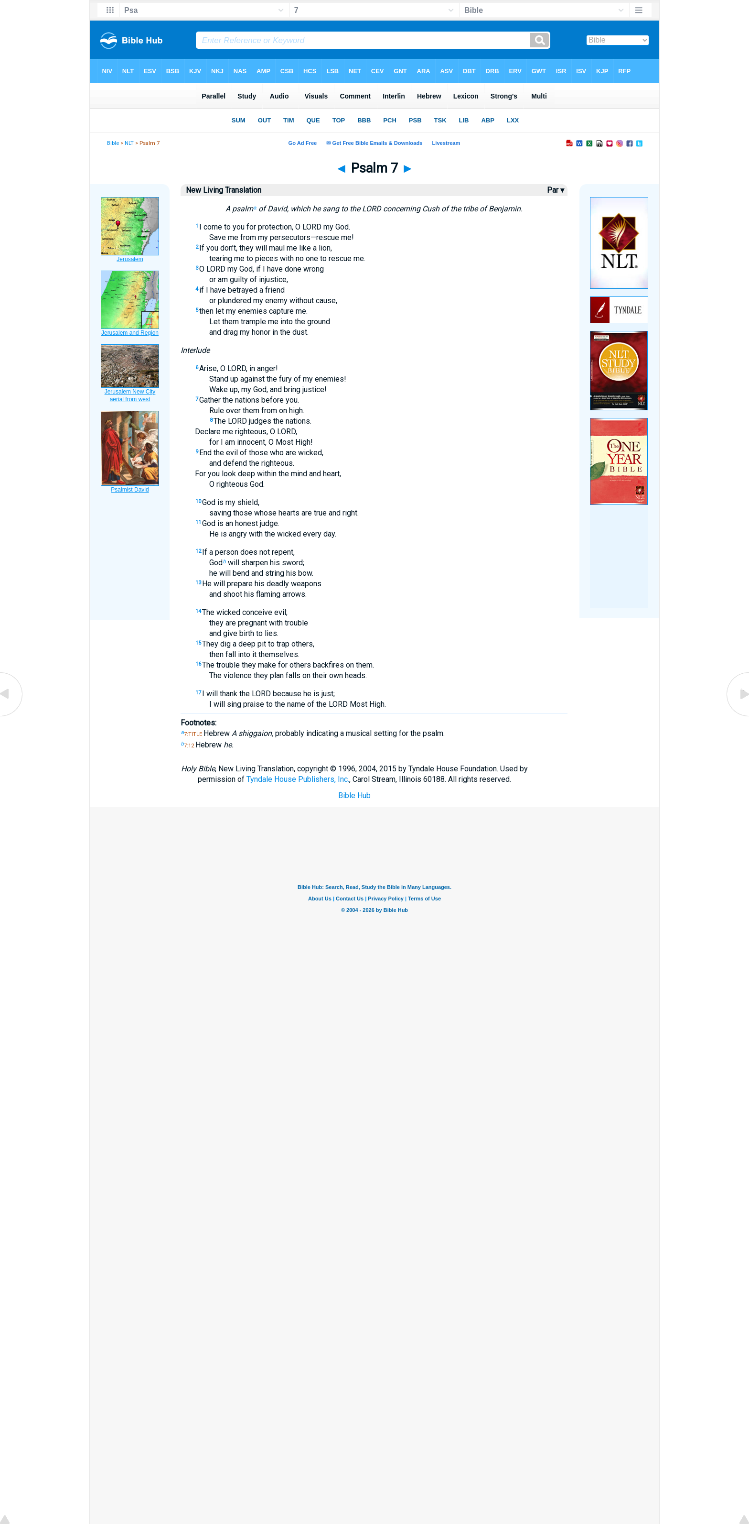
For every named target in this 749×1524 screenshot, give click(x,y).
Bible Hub (354, 795)
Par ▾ (555, 190)
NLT (129, 143)
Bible (113, 143)
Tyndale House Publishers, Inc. (297, 779)
